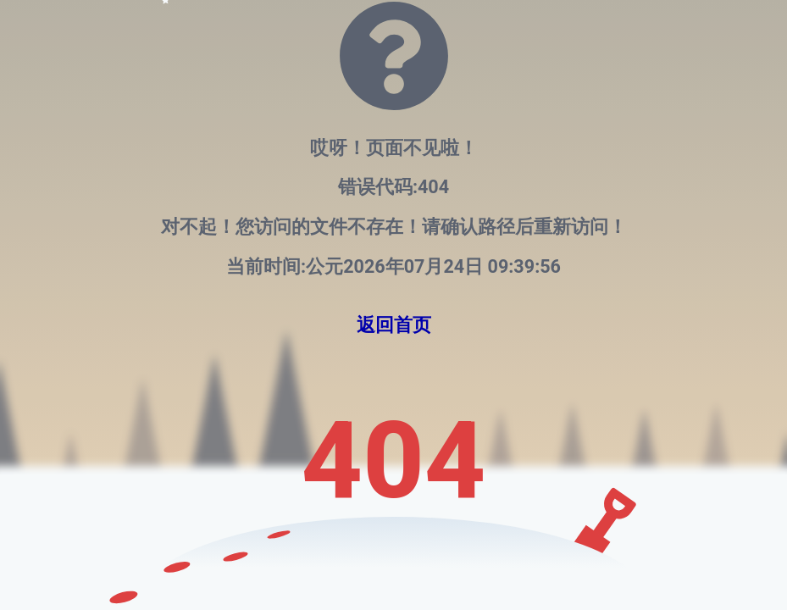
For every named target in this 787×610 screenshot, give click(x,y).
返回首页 (394, 325)
